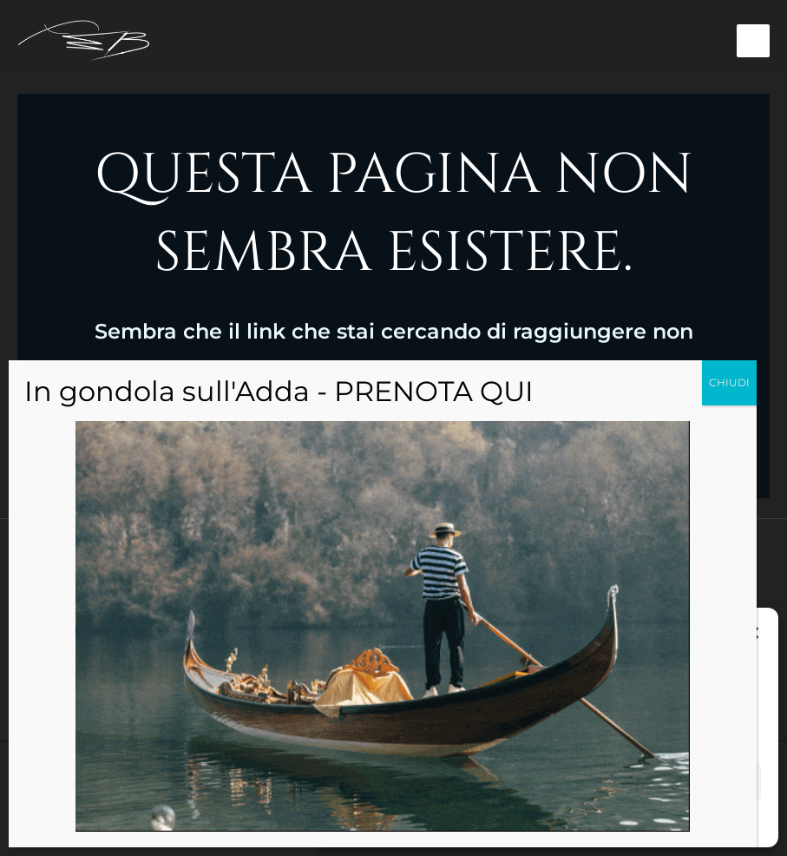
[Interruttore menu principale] (754, 42)
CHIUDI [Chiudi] (729, 382)
